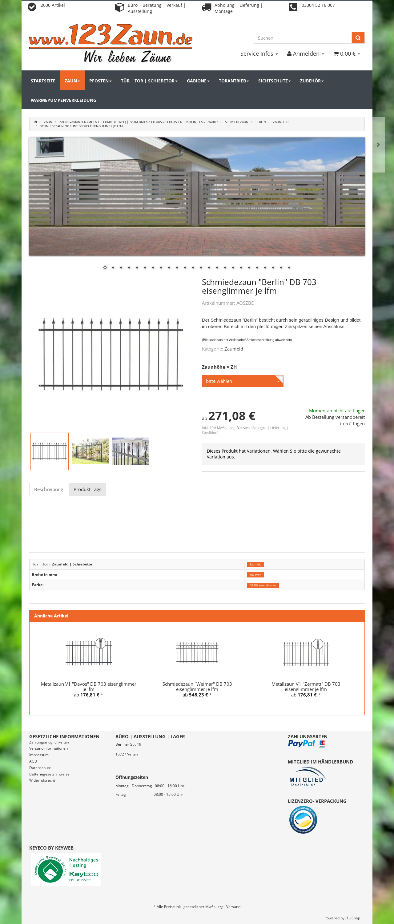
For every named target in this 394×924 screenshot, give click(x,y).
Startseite (43, 81)
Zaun (72, 81)
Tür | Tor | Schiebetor (149, 81)
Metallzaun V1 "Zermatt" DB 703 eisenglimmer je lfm (305, 686)
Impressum (39, 754)
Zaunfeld (233, 349)
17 (233, 268)
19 (249, 268)
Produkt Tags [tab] (87, 489)
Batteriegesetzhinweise (49, 774)
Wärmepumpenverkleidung (63, 100)
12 (193, 268)
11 (185, 268)
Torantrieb (234, 81)
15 (217, 268)
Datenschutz (40, 767)
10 (177, 268)
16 (225, 268)
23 (281, 268)
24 (289, 268)
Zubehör (312, 81)
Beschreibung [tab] (48, 489)
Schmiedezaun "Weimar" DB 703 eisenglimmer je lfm (197, 686)
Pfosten (100, 81)
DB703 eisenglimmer (263, 585)
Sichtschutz (274, 81)
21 (265, 268)
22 (273, 268)
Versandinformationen (48, 748)
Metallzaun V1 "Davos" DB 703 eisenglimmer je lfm (88, 686)
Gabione (198, 81)
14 (209, 268)
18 (241, 268)
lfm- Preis (255, 575)
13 (201, 268)
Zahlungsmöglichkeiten (49, 742)
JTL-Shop (352, 918)
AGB (33, 761)
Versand (244, 427)
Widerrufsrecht (42, 780)
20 (257, 268)
